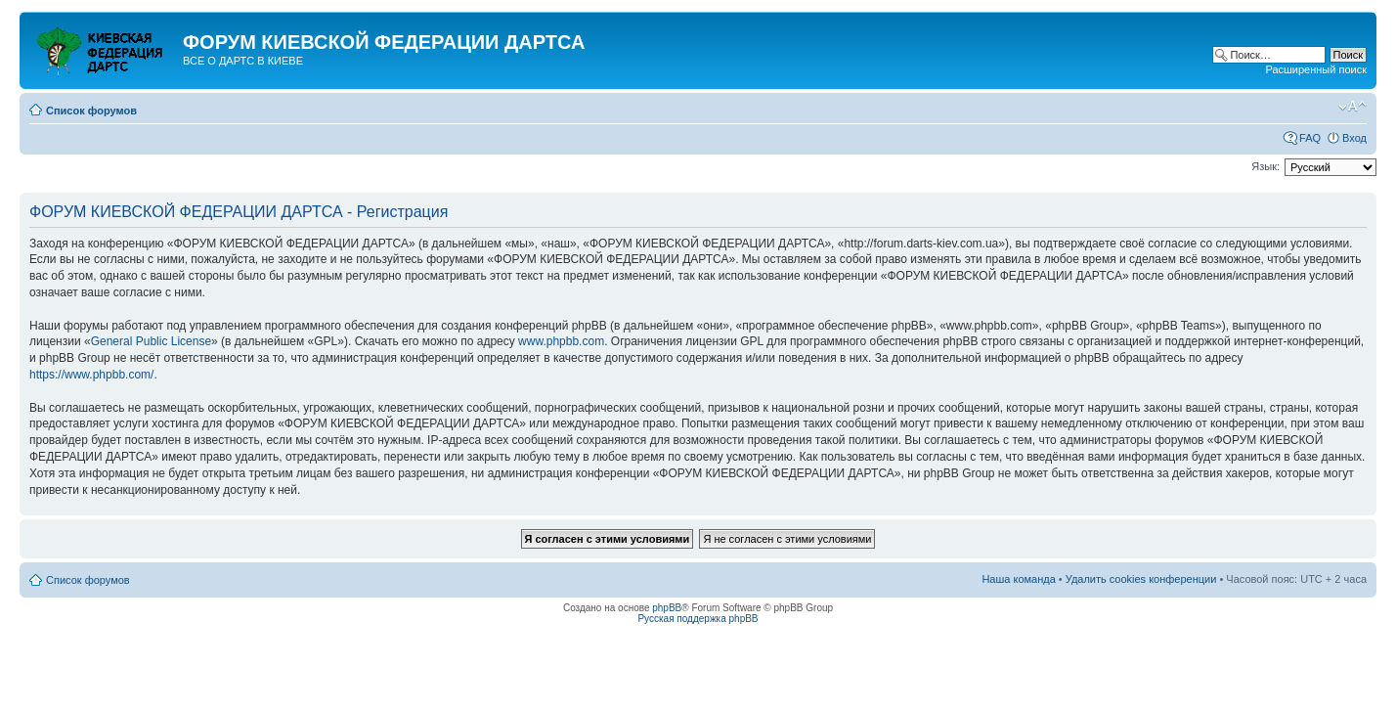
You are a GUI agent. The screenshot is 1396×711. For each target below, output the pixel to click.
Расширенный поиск (1316, 69)
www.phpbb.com (561, 341)
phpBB (666, 607)
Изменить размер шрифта (1352, 106)
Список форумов (91, 110)
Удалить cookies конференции (1141, 579)
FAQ (1310, 138)
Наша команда (1018, 579)
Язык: (1265, 166)
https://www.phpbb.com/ (91, 374)
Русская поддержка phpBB (697, 618)
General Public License (151, 341)
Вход (1354, 138)
